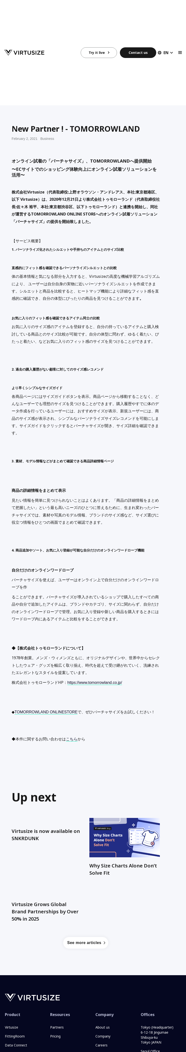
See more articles (84, 943)
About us (102, 1027)
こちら (72, 739)
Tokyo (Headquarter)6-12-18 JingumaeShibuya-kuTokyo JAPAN (157, 1035)
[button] (163, 52)
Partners (57, 1027)
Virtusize (11, 1027)
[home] (42, 52)
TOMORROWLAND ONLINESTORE (46, 712)
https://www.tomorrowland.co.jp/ (94, 682)
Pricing (55, 1036)
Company (102, 1036)
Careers (101, 1045)
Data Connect (16, 1045)
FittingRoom (15, 1036)
